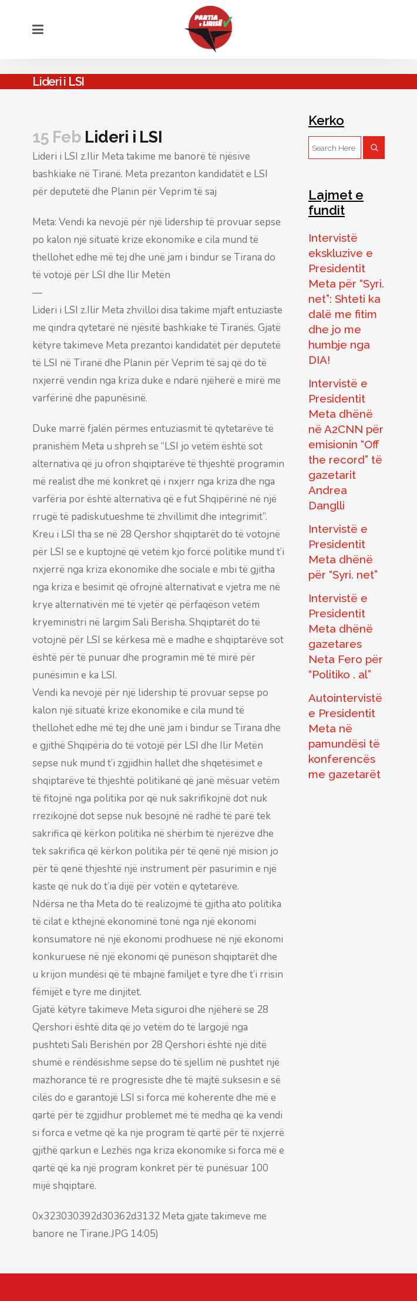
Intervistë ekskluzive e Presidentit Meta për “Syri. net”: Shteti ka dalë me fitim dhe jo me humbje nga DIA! (346, 298)
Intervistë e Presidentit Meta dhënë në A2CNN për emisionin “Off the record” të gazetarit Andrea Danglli (346, 444)
